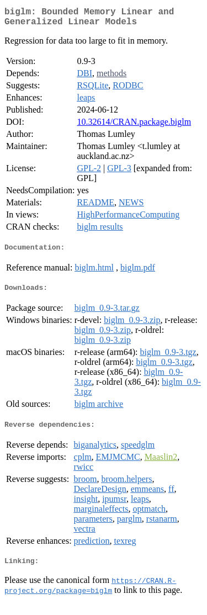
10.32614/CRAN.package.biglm (134, 126)
